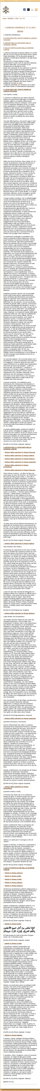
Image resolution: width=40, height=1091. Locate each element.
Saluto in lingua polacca (14, 873)
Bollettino (11, 18)
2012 (16, 18)
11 (21, 18)
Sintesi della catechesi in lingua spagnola (20, 462)
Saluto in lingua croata (13, 879)
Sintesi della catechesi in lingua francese (20, 452)
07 (24, 18)
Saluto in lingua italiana (13, 882)
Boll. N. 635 (17, 83)
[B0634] (20, 31)
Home (4, 18)
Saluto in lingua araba (13, 876)
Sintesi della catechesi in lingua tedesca (20, 459)
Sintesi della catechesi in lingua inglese (19, 455)
